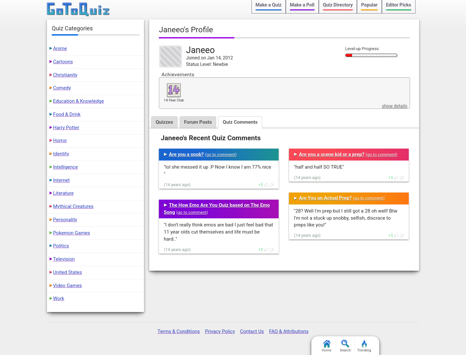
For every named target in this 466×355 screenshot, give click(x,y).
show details (394, 106)
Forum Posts (198, 122)
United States (67, 272)
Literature (63, 193)
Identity (61, 154)
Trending (364, 346)
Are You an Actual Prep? (325, 198)
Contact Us (252, 331)
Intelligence (65, 167)
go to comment (220, 154)
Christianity (65, 75)
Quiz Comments (240, 122)
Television (64, 259)
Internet (61, 180)
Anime (60, 48)
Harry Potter (66, 128)
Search (345, 346)
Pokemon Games (71, 233)
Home (326, 346)
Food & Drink (67, 114)
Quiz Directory (338, 5)
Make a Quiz (269, 5)
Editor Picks (398, 5)
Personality (65, 220)
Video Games (67, 285)
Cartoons (63, 62)
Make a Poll (302, 5)
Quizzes (164, 122)
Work (58, 298)
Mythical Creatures (73, 206)
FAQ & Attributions (288, 331)
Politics (61, 246)
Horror (60, 140)
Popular (369, 5)
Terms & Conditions (179, 331)
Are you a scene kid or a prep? (331, 154)
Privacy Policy (220, 331)
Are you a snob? (186, 154)
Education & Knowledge (78, 101)
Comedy (62, 88)
